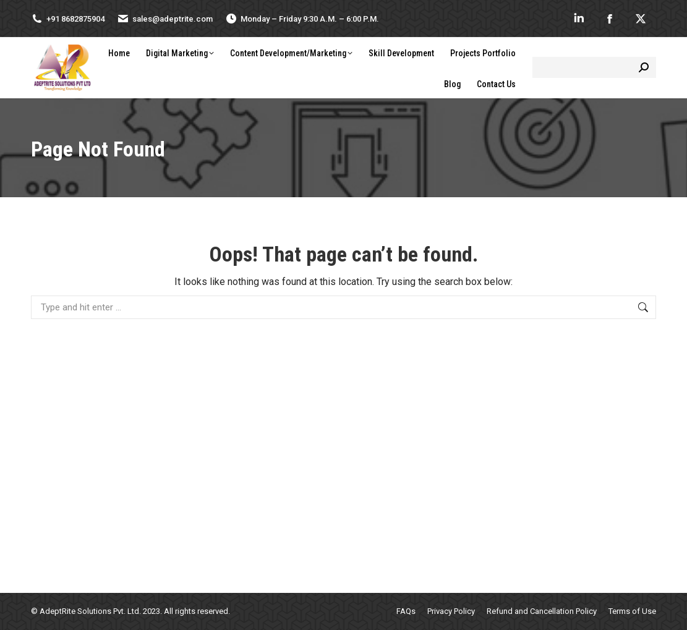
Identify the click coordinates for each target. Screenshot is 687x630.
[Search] (594, 67)
